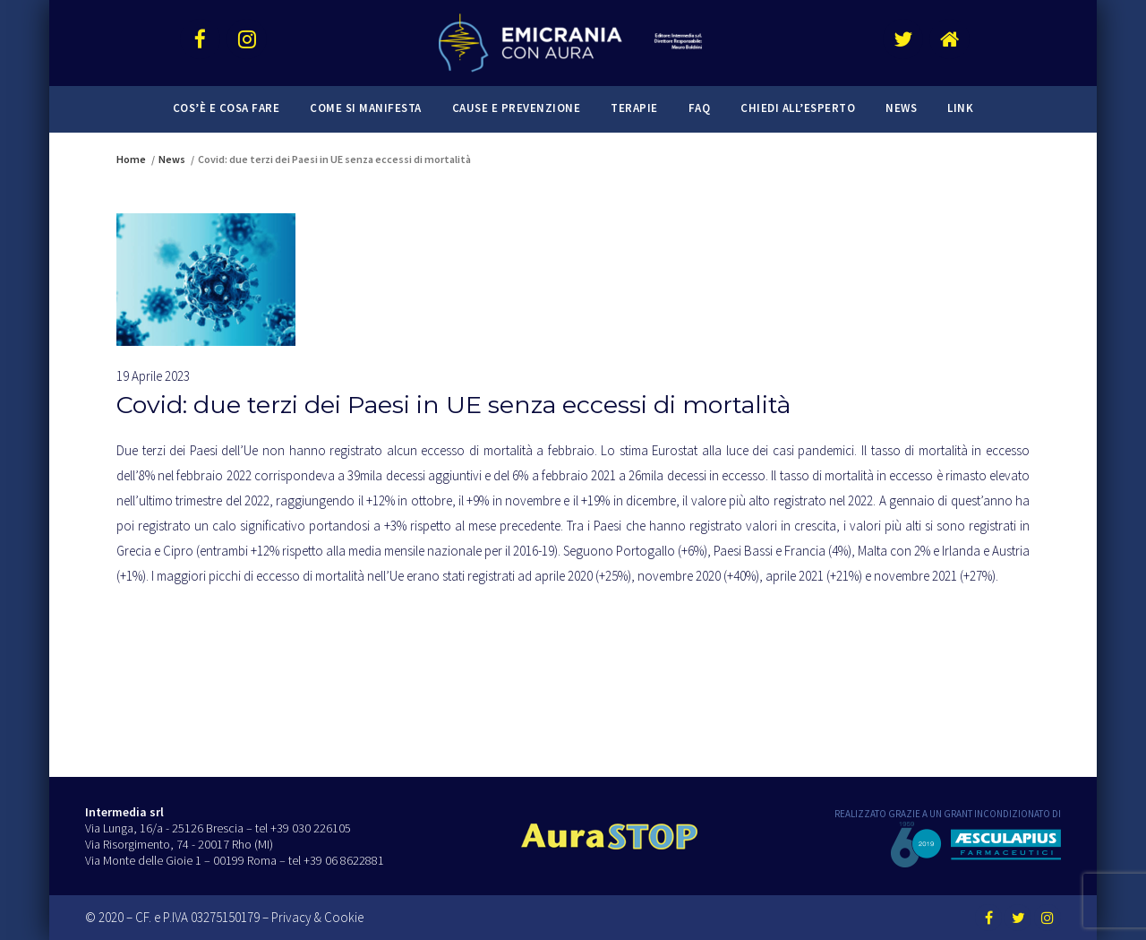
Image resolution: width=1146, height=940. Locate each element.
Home (131, 159)
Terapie (634, 108)
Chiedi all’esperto (797, 108)
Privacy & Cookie (317, 917)
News (901, 108)
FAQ (699, 108)
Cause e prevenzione (516, 108)
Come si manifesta (366, 108)
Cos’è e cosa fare (226, 108)
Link (960, 108)
